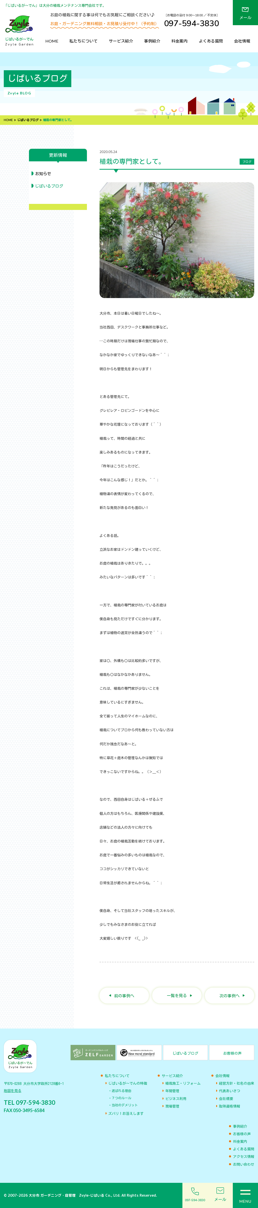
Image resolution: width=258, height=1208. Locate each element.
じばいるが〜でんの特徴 (127, 1083)
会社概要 (226, 1099)
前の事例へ (124, 995)
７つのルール (121, 1098)
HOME (51, 41)
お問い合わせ (243, 1164)
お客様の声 (242, 1134)
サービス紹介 (121, 41)
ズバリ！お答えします (126, 1113)
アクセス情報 (243, 1156)
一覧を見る (177, 995)
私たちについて (83, 41)
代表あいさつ (229, 1091)
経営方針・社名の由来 (236, 1083)
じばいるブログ (28, 120)
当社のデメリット (125, 1105)
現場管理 (172, 1106)
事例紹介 (152, 41)
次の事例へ (229, 995)
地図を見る (12, 1090)
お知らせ (43, 174)
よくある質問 (211, 41)
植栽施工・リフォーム (183, 1083)
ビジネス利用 (175, 1099)
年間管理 (172, 1091)
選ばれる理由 (121, 1090)
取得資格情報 (229, 1106)
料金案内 (179, 41)
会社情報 (242, 41)
